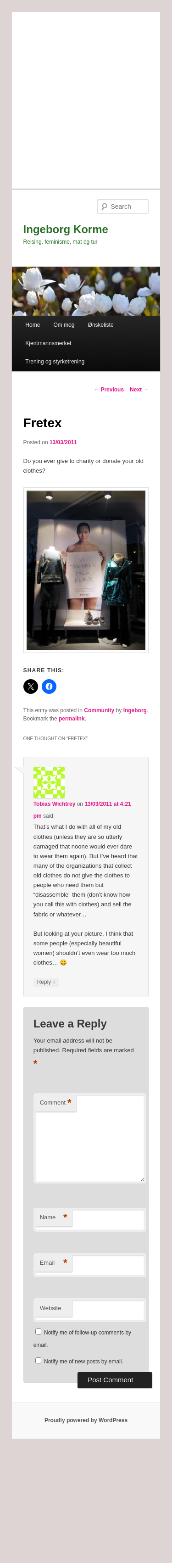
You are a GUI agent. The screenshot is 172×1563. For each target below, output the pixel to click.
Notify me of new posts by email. (83, 1361)
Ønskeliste (101, 325)
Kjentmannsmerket (48, 343)
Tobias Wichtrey (54, 804)
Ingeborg (135, 710)
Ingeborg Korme (65, 229)
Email (53, 1263)
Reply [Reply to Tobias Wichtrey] (46, 982)
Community (99, 710)
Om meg (63, 325)
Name (53, 1217)
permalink (72, 718)
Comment (56, 1103)
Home (32, 325)
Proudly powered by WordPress (86, 1420)
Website (50, 1308)
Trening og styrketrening (54, 361)
